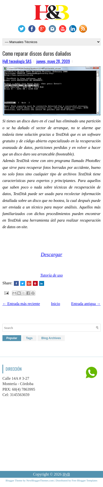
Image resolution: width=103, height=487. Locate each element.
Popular (11, 338)
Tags (29, 338)
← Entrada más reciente (21, 304)
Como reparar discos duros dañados (36, 53)
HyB (66, 474)
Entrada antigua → (86, 304)
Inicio (55, 304)
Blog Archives (51, 338)
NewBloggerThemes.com (40, 480)
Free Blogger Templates (84, 480)
